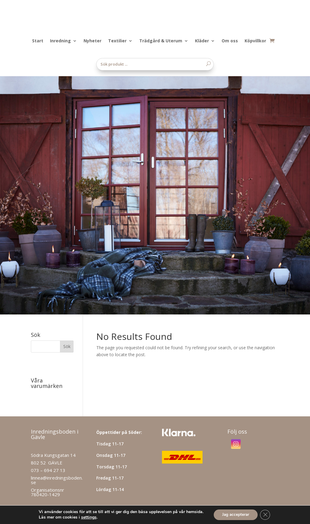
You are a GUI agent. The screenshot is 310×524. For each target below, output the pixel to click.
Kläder (202, 41)
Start (37, 41)
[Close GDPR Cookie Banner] (266, 514)
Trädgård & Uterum (160, 41)
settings (87, 517)
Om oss (230, 41)
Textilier (117, 41)
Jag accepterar (235, 514)
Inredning (60, 41)
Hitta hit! (41, 479)
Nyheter (92, 41)
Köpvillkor (255, 41)
